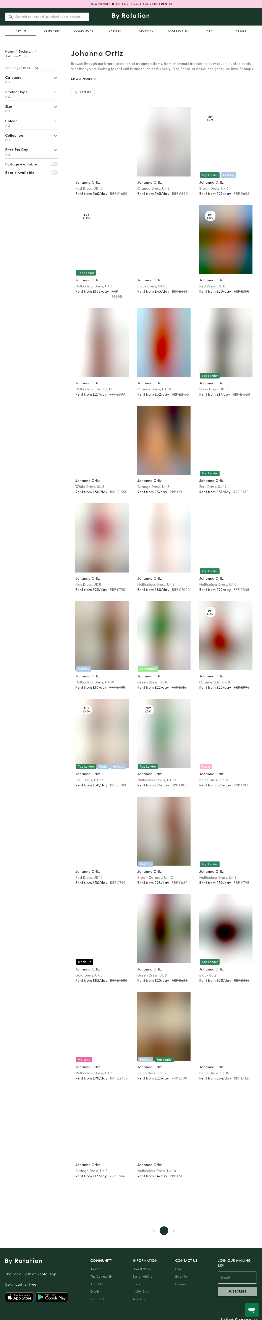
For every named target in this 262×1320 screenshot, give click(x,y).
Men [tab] (209, 30)
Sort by (83, 92)
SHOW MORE (84, 79)
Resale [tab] (241, 30)
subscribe (237, 1291)
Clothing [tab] (146, 30)
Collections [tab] (83, 30)
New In (20, 30)
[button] (31, 79)
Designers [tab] (52, 30)
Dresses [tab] (115, 30)
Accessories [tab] (178, 30)
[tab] (20, 31)
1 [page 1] (164, 1230)
